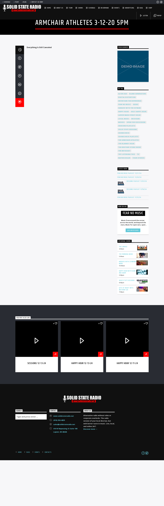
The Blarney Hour (126, 189)
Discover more (90, 475)
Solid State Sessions (127, 175)
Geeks (135, 150)
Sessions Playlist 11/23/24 (137, 227)
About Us (59, 7)
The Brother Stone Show (129, 193)
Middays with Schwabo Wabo (127, 308)
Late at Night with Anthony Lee (126, 334)
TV (138, 200)
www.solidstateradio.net (63, 462)
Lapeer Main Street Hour (129, 161)
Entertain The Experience (129, 147)
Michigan (135, 165)
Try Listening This (126, 200)
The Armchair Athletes (128, 186)
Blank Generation (137, 140)
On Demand (105, 7)
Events (117, 7)
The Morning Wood (126, 300)
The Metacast (124, 197)
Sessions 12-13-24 (36, 409)
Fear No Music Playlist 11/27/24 (129, 219)
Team (16, 2)
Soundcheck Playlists (128, 182)
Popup (157, 15)
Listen (144, 15)
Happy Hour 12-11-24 (127, 409)
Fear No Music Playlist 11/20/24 (129, 223)
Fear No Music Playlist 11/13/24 (129, 243)
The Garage (123, 292)
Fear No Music (124, 150)
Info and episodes (133, 276)
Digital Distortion (127, 143)
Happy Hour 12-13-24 (82, 409)
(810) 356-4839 (59, 466)
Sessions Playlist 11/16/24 (137, 235)
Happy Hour (123, 157)
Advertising (129, 7)
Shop (150, 7)
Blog (24, 2)
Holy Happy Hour (138, 157)
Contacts (48, 498)
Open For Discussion (136, 168)
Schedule (6, 2)
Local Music (123, 165)
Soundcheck (123, 179)
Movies (121, 168)
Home (49, 7)
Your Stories (138, 204)
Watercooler (124, 204)
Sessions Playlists (126, 172)
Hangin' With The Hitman (129, 154)
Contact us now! (36, 2)
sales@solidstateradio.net (64, 470)
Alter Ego (122, 140)
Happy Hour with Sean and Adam (127, 317)
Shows (80, 7)
